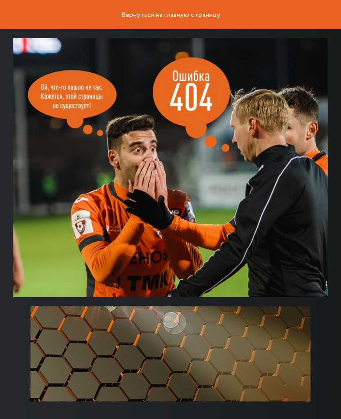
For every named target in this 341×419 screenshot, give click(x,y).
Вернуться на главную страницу (170, 15)
